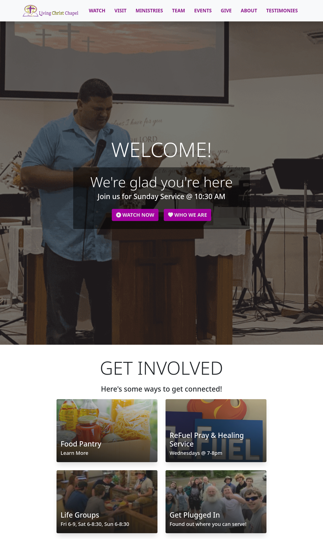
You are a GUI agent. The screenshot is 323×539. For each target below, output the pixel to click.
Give (226, 10)
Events (202, 10)
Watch (97, 10)
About (249, 10)
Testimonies (282, 10)
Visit (121, 10)
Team (178, 10)
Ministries (149, 10)
